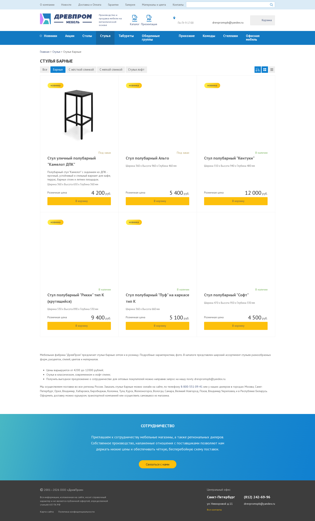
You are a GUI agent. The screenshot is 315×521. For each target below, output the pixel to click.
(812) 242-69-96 (257, 497)
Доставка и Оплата (89, 4)
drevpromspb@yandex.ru (227, 22)
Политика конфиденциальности (76, 511)
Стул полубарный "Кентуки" (229, 158)
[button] (258, 69)
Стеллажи (230, 36)
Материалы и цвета (154, 4)
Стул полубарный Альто (147, 158)
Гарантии (113, 4)
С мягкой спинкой (111, 69)
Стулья (105, 36)
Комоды (209, 36)
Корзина (267, 20)
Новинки (50, 36)
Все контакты (214, 509)
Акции (69, 36)
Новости (66, 4)
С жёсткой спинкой (81, 69)
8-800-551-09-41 (191, 386)
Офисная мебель (253, 38)
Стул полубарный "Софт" (226, 295)
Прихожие (187, 36)
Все (45, 69)
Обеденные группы (151, 38)
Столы (87, 36)
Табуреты (126, 36)
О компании (47, 4)
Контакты (178, 4)
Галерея (130, 4)
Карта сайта (47, 511)
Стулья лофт (136, 69)
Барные (58, 69)
